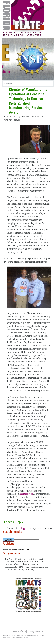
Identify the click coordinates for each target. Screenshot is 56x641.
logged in (26, 528)
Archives (7, 549)
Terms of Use (19, 631)
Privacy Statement (36, 631)
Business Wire (26, 494)
